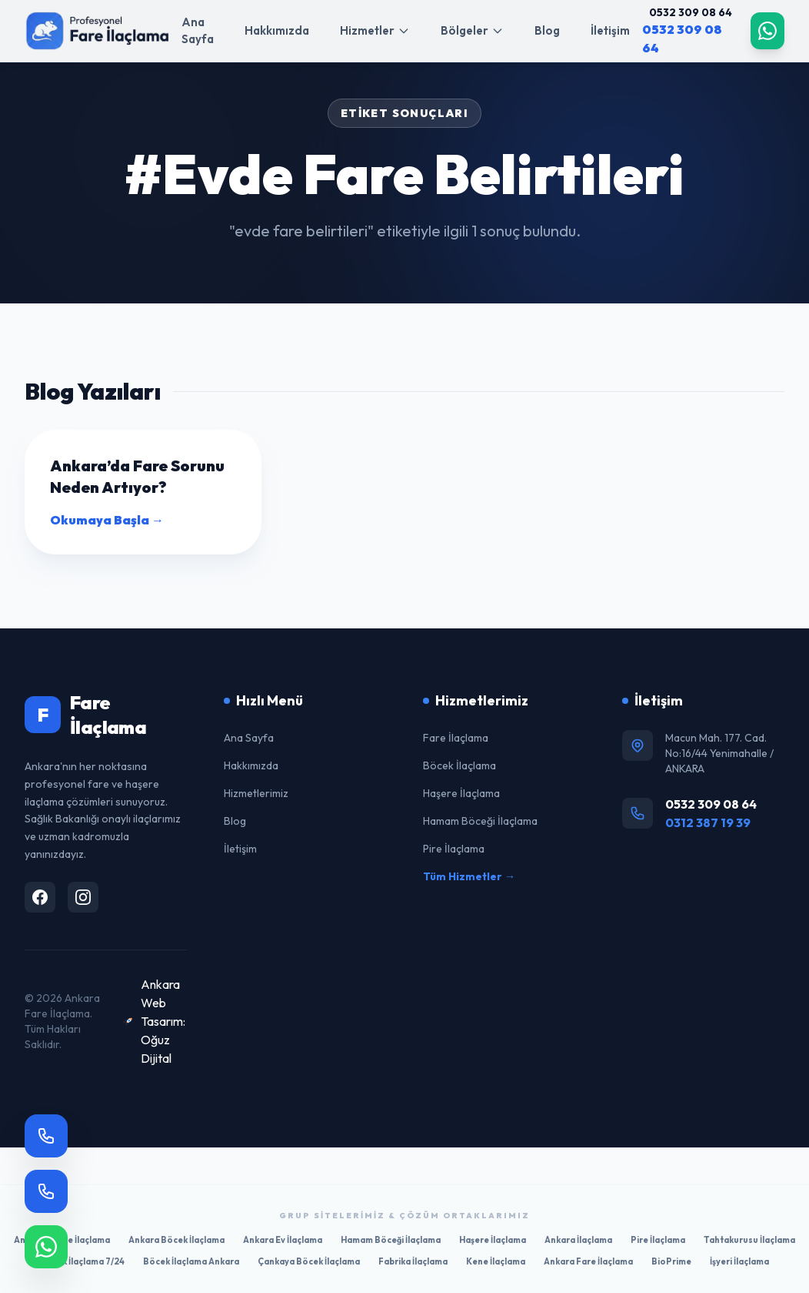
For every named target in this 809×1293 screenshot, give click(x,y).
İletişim (610, 30)
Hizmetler (375, 30)
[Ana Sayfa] (97, 30)
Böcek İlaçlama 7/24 (82, 1261)
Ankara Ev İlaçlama (282, 1239)
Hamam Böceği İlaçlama (480, 821)
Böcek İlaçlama (459, 765)
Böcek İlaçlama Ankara (191, 1261)
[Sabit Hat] (46, 1135)
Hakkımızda (277, 30)
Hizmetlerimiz (256, 793)
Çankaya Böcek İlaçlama (309, 1261)
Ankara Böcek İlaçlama (176, 1239)
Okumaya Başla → (107, 520)
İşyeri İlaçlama (739, 1261)
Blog (547, 30)
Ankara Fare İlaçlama (588, 1261)
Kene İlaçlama (495, 1261)
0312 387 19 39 (708, 822)
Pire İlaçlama (453, 849)
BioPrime (671, 1261)
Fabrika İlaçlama (413, 1261)
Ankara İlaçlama (578, 1239)
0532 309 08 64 (690, 12)
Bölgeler (472, 30)
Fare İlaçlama (455, 738)
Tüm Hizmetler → (469, 876)
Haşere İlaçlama (461, 793)
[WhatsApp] (767, 30)
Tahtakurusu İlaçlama (749, 1239)
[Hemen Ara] (46, 1191)
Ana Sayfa (197, 31)
